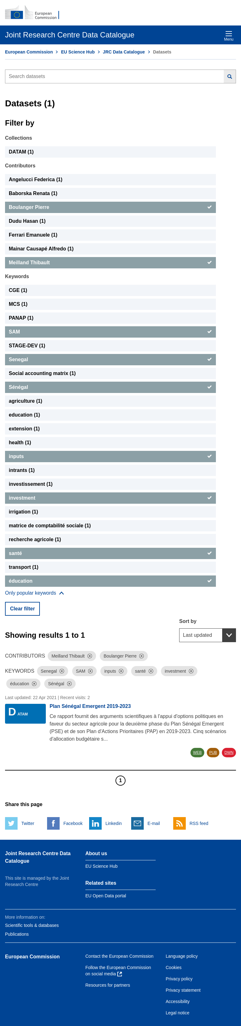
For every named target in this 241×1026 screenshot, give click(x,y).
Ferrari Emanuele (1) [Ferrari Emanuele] (33, 235)
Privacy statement (183, 990)
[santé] (110, 553)
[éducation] (110, 581)
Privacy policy (179, 978)
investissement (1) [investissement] (31, 484)
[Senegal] (110, 359)
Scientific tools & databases (32, 925)
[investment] (110, 498)
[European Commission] (35, 12)
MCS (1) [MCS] (18, 304)
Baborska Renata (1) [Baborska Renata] (33, 193)
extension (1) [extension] (24, 428)
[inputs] (110, 456)
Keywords (17, 276)
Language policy (182, 956)
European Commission (29, 51)
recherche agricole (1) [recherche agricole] (35, 539)
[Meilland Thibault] (110, 262)
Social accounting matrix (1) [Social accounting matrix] (42, 373)
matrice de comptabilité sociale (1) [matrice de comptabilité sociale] (50, 525)
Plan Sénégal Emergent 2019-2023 (90, 706)
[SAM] (110, 332)
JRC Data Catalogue (124, 51)
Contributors (20, 165)
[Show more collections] (34, 593)
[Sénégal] (110, 387)
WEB (197, 752)
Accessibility (178, 1001)
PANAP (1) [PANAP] (21, 318)
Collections (18, 138)
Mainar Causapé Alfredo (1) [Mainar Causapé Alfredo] (41, 248)
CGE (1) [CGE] (18, 290)
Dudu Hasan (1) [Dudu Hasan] (27, 221)
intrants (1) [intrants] (22, 470)
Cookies (174, 967)
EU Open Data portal (105, 895)
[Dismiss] (89, 656)
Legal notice (178, 1012)
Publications (17, 934)
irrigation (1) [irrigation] (23, 511)
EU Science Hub (77, 51)
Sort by (187, 621)
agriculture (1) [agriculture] (25, 401)
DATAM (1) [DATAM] (21, 151)
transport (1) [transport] (23, 567)
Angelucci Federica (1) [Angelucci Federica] (35, 179)
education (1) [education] (24, 415)
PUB (213, 752)
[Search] (230, 76)
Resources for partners (107, 985)
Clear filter (22, 608)
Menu (228, 36)
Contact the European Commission (119, 956)
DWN (228, 752)
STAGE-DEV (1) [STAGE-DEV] (27, 345)
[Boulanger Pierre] (110, 207)
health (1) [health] (20, 442)
